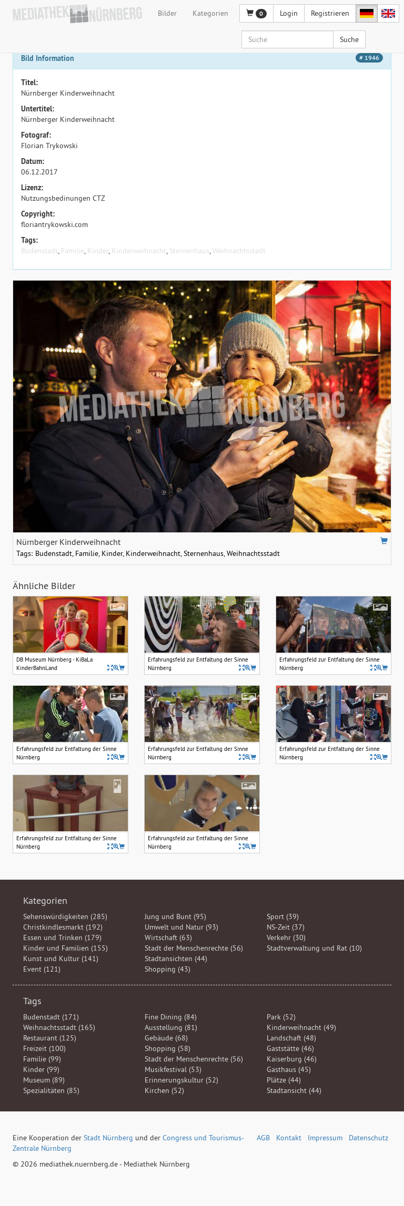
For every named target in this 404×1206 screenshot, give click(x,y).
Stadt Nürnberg (108, 1137)
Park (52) (281, 1017)
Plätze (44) (284, 1080)
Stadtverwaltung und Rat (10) (314, 948)
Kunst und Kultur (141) (60, 958)
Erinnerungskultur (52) (181, 1080)
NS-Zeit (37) (286, 927)
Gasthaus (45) (289, 1069)
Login (289, 13)
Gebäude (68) (166, 1038)
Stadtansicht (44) (294, 1090)
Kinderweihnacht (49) (301, 1027)
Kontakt (288, 1137)
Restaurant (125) (49, 1038)
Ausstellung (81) (171, 1027)
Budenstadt (39, 250)
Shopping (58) (167, 1048)
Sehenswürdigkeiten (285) (65, 916)
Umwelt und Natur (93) (181, 927)
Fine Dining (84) (171, 1017)
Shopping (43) (167, 969)
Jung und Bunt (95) (175, 916)
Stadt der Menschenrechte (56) (194, 948)
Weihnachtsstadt (239, 250)
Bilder (167, 13)
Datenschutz (368, 1137)
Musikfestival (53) (173, 1069)
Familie (72, 250)
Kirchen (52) (164, 1090)
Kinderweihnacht (139, 250)
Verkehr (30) (286, 937)
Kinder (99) (41, 1069)
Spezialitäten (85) (51, 1090)
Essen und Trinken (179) (62, 937)
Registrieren (330, 13)
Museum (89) (44, 1080)
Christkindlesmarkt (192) (63, 927)
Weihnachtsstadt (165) (59, 1027)
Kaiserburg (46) (292, 1059)
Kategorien (210, 13)
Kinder (97, 250)
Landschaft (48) (291, 1038)
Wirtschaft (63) (168, 937)
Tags (32, 1001)
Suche (349, 39)
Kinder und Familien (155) (65, 948)
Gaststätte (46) (290, 1048)
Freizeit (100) (44, 1048)
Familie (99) (42, 1059)
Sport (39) (283, 916)
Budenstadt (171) (51, 1017)
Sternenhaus (189, 250)
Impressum (325, 1137)
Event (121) (41, 969)
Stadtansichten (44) (176, 958)
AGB (263, 1137)
